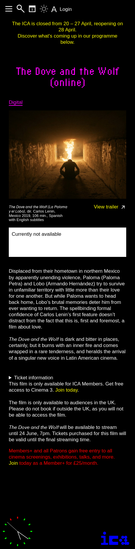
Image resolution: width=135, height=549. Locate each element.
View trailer (110, 207)
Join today (66, 390)
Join (13, 463)
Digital (16, 102)
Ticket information (33, 377)
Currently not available (36, 234)
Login (66, 9)
